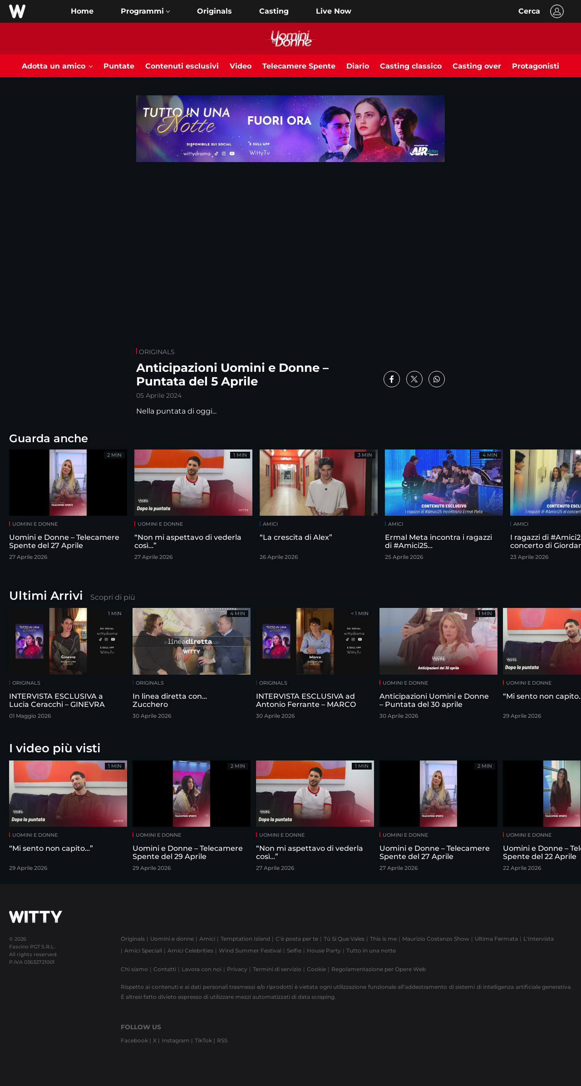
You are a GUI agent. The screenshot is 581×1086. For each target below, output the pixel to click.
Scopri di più (112, 597)
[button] (145, 11)
